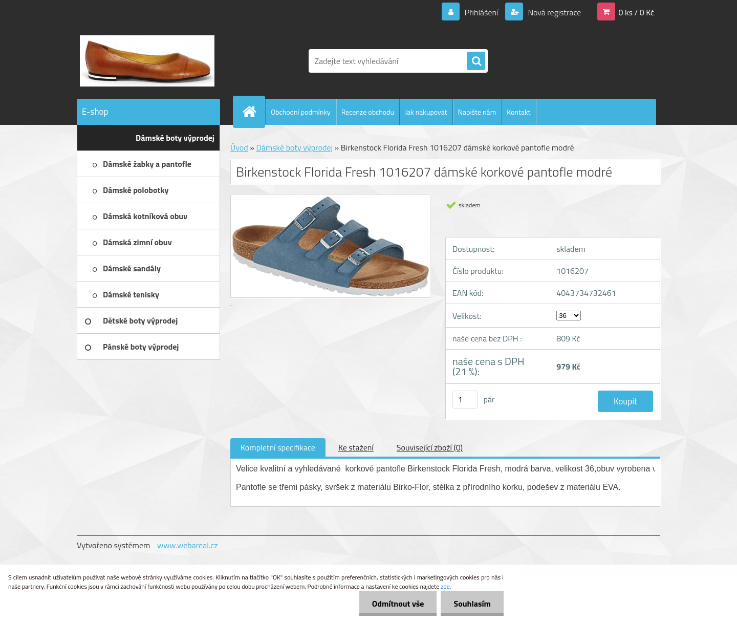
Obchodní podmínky (301, 111)
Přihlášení (481, 12)
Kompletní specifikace (278, 447)
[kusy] (465, 399)
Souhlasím (472, 603)
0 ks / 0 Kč (636, 12)
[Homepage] (253, 111)
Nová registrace (553, 12)
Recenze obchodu (367, 111)
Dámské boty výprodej (294, 147)
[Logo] (147, 61)
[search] (476, 61)
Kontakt (518, 111)
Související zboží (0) (430, 447)
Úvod (239, 147)
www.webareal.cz (187, 545)
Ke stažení (356, 447)
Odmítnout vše (398, 603)
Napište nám (477, 111)
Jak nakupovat (426, 111)
